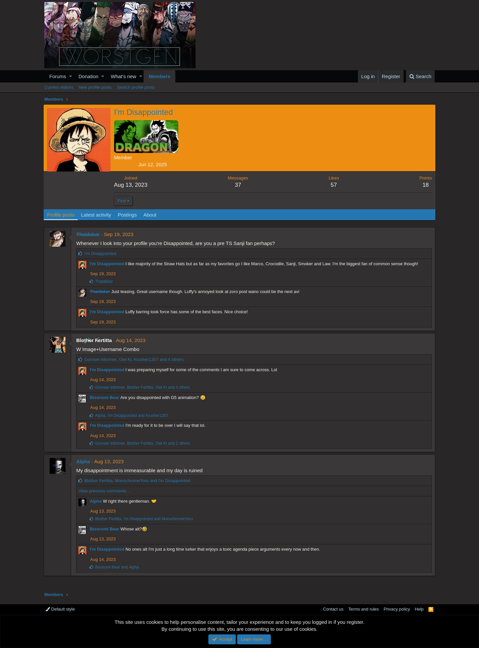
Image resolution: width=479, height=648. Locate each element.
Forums (57, 76)
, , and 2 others (143, 443)
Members (159, 76)
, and (132, 415)
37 (238, 185)
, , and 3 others (143, 387)
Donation (88, 76)
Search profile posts (136, 87)
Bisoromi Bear (105, 397)
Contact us (333, 609)
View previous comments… (105, 490)
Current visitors (58, 87)
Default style (60, 609)
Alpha (84, 461)
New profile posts (94, 87)
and (118, 567)
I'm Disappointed (107, 263)
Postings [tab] (128, 215)
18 (425, 185)
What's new (123, 76)
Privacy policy (397, 609)
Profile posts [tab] (61, 215)
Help (419, 609)
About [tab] (150, 215)
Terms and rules (363, 609)
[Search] (420, 76)
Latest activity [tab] (97, 215)
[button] (70, 76)
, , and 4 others (134, 359)
